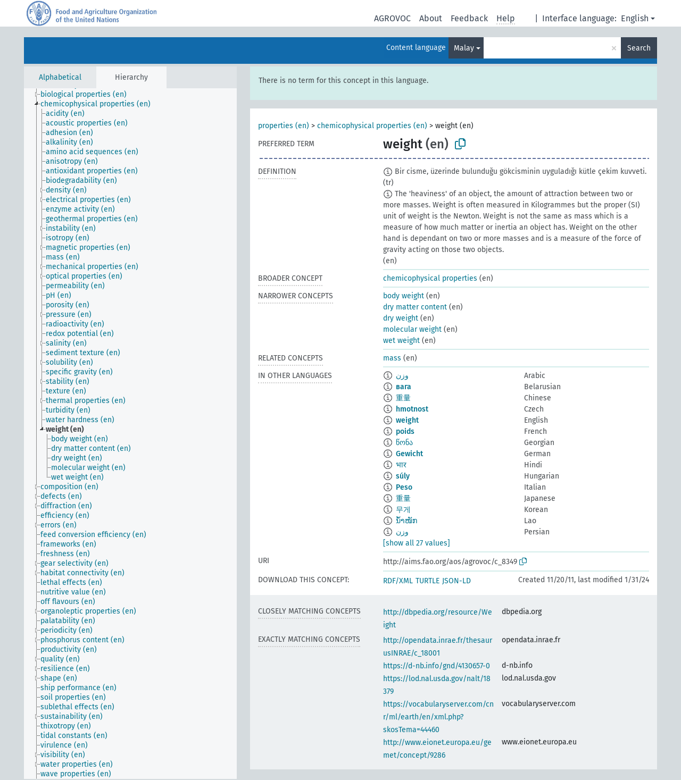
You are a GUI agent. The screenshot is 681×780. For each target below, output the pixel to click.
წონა (404, 442)
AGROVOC (392, 18)
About (430, 18)
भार (401, 464)
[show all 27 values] (416, 543)
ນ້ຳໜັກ (406, 520)
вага (403, 386)
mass (392, 358)
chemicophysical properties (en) (372, 125)
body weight (403, 295)
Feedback (469, 18)
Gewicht (409, 453)
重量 (403, 397)
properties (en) (283, 125)
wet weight (401, 340)
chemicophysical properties (430, 278)
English (635, 18)
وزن (402, 375)
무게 (403, 509)
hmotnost (412, 409)
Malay (464, 48)
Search (639, 48)
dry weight (400, 318)
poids (405, 431)
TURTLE (427, 580)
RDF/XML (398, 580)
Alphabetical (60, 77)
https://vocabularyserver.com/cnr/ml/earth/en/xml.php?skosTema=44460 (438, 717)
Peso (404, 487)
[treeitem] (88, 94)
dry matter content (415, 307)
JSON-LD (456, 580)
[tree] (130, 433)
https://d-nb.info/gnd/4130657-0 (436, 665)
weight (407, 420)
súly (403, 476)
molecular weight (412, 329)
